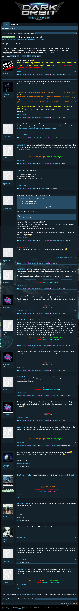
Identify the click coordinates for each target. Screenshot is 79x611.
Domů (73, 603)
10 (35, 56)
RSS (76, 603)
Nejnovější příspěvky (9, 28)
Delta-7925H (6, 308)
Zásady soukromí (73, 605)
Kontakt (63, 603)
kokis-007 (6, 561)
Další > (39, 56)
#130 (75, 342)
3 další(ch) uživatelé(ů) (56, 345)
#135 (75, 463)
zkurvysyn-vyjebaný (21, 395)
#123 (75, 134)
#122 (75, 114)
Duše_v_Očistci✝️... (44, 74)
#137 (75, 517)
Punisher (38, 39)
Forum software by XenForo (15, 607)
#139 (75, 559)
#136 (75, 494)
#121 (75, 71)
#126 (75, 237)
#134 (75, 442)
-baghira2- (6, 94)
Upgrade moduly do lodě (65, 475)
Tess (4, 488)
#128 (75, 285)
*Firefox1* (6, 73)
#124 (75, 160)
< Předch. (13, 56)
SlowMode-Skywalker (6, 466)
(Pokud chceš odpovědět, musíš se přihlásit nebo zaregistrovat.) (61, 594)
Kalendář (14, 24)
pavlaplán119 (7, 208)
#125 (75, 185)
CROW (5, 540)
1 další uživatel (54, 117)
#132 (75, 392)
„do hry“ (51, 53)
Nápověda (68, 603)
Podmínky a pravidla (63, 605)
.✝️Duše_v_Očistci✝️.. (33, 74)
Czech (3, 603)
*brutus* (24, 497)
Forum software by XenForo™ (44, 607)
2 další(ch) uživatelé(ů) (56, 74)
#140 (75, 584)
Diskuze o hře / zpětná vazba (17, 39)
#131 (75, 367)
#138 (75, 537)
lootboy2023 (7, 137)
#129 (75, 310)
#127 (75, 260)
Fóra (6, 24)
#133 (75, 417)
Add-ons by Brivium (17, 608)
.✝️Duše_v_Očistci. (22, 74)
